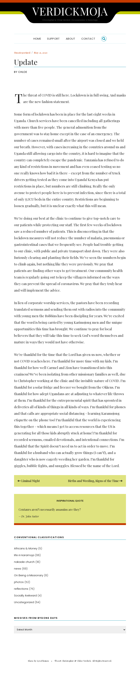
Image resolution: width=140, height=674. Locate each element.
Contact (88, 39)
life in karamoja (24, 555)
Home (37, 39)
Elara (30, 660)
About (70, 39)
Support (53, 39)
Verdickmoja (70, 11)
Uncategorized (22, 52)
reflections (21, 589)
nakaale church (24, 562)
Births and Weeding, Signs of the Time (95, 481)
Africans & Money (25, 548)
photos (19, 582)
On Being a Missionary (28, 575)
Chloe (22, 72)
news (17, 568)
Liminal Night (29, 481)
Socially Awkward (25, 595)
